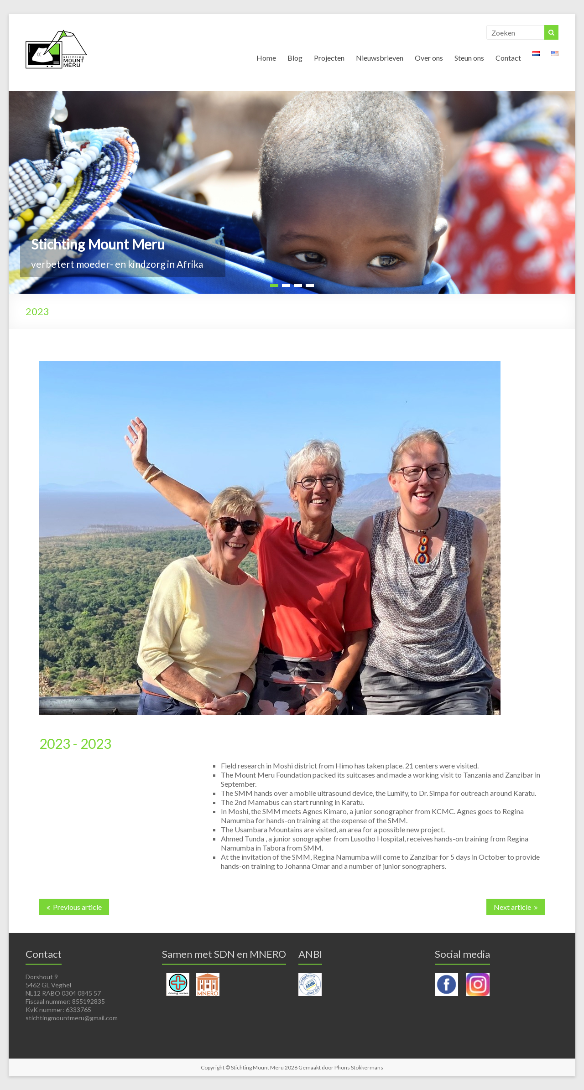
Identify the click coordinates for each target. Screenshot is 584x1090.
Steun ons (469, 57)
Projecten (329, 57)
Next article (512, 907)
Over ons (429, 57)
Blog (294, 57)
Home (266, 57)
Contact (508, 57)
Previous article (77, 907)
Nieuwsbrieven (379, 57)
